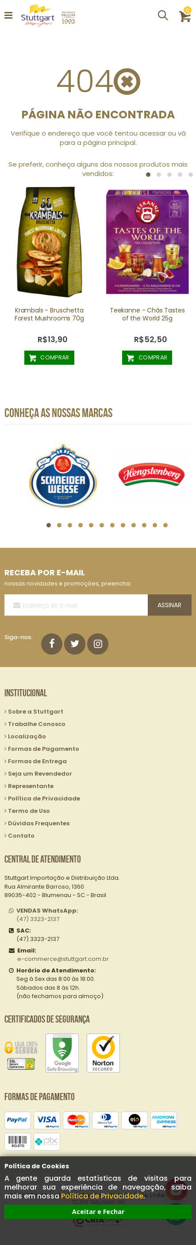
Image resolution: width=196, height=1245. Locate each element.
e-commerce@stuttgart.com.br (63, 959)
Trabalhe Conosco (36, 724)
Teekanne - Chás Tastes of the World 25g (147, 314)
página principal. (110, 142)
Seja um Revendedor (40, 773)
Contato (21, 835)
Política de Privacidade (102, 1196)
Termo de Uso (29, 811)
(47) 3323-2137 (47, 915)
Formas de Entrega (37, 761)
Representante (31, 786)
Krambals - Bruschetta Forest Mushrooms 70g (49, 314)
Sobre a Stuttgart (35, 711)
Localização (27, 736)
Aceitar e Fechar (98, 1211)
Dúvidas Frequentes (38, 823)
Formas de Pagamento (43, 749)
